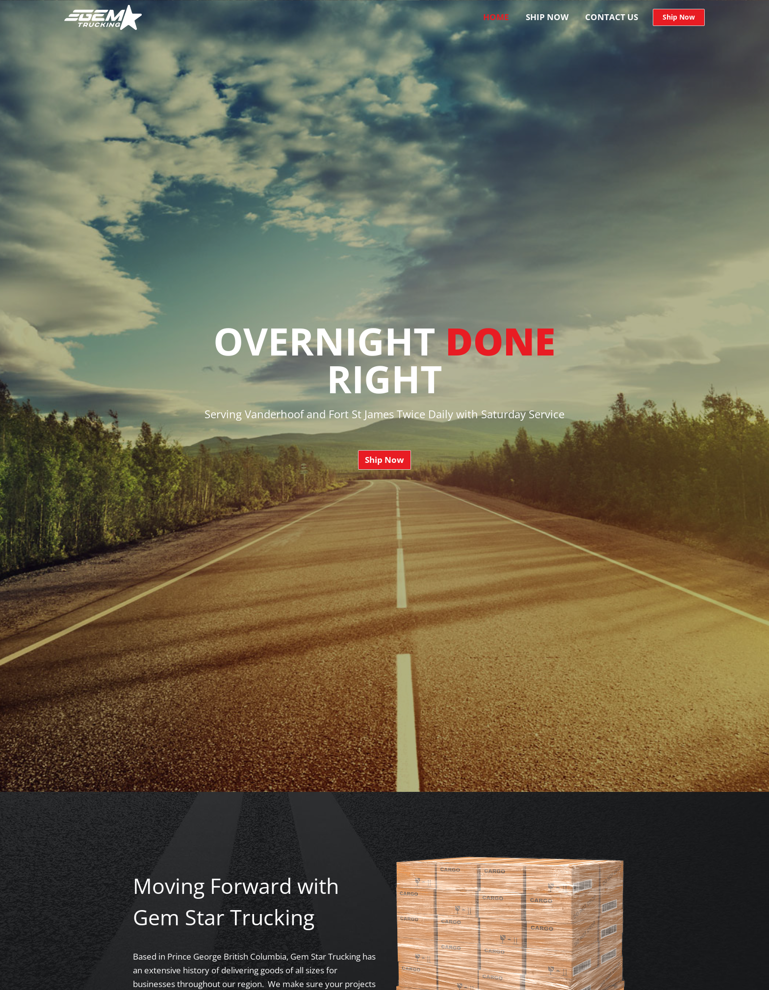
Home (496, 17)
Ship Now (547, 17)
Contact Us (611, 17)
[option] (384, 396)
